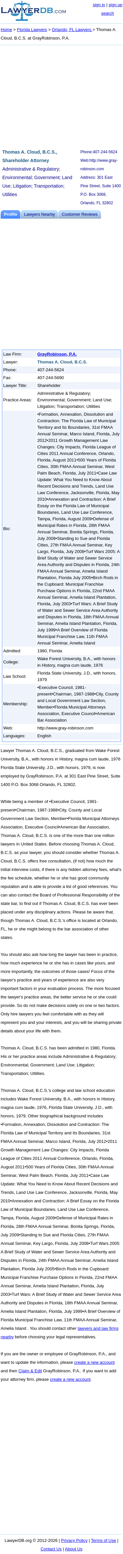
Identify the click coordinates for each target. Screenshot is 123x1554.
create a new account (94, 1362)
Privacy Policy (74, 1540)
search (107, 13)
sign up (115, 4)
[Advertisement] (61, 96)
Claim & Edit (30, 1370)
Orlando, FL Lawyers (72, 29)
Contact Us (51, 1548)
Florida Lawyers (32, 29)
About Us (73, 1548)
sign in (99, 4)
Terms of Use (103, 1540)
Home (6, 29)
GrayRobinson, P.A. (57, 354)
